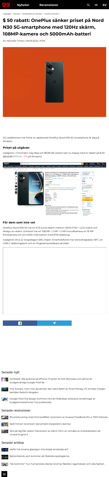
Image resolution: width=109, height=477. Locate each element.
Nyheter (23, 5)
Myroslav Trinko (15, 40)
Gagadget (6, 4)
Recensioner (48, 5)
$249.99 (8, 156)
